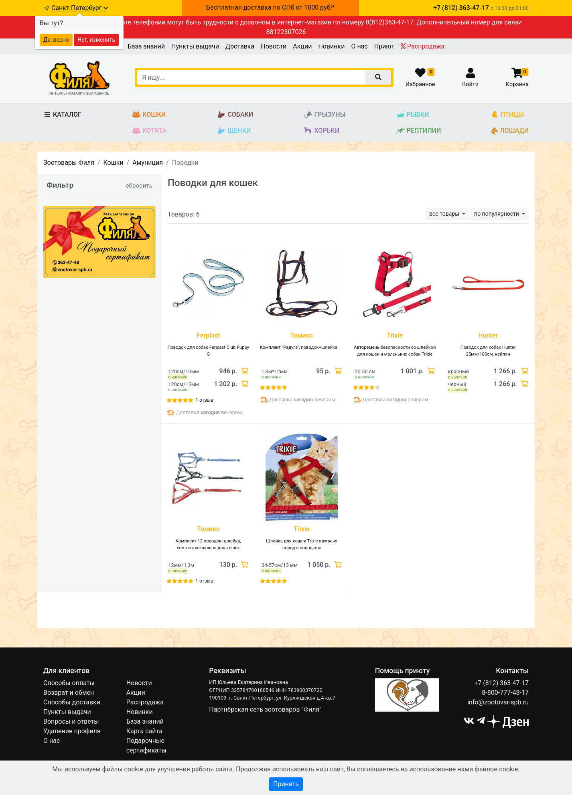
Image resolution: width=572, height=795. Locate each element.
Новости (273, 46)
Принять (286, 784)
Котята (149, 131)
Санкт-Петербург (79, 8)
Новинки (331, 46)
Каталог (62, 114)
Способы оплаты (69, 683)
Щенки (234, 131)
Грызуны (324, 115)
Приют (384, 46)
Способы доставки (71, 702)
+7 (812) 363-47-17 (501, 683)
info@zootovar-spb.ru (498, 702)
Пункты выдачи (195, 46)
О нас (359, 46)
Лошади (510, 131)
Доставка (239, 46)
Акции (302, 46)
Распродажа (422, 46)
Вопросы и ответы (71, 721)
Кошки (149, 115)
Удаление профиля (72, 731)
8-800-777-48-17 (505, 692)
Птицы (507, 115)
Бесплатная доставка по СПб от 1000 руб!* (270, 7)
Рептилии (418, 131)
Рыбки (412, 115)
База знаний (146, 46)
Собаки (235, 115)
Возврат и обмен (68, 692)
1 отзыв (204, 400)
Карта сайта (144, 731)
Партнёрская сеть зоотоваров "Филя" (265, 709)
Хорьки (321, 131)
